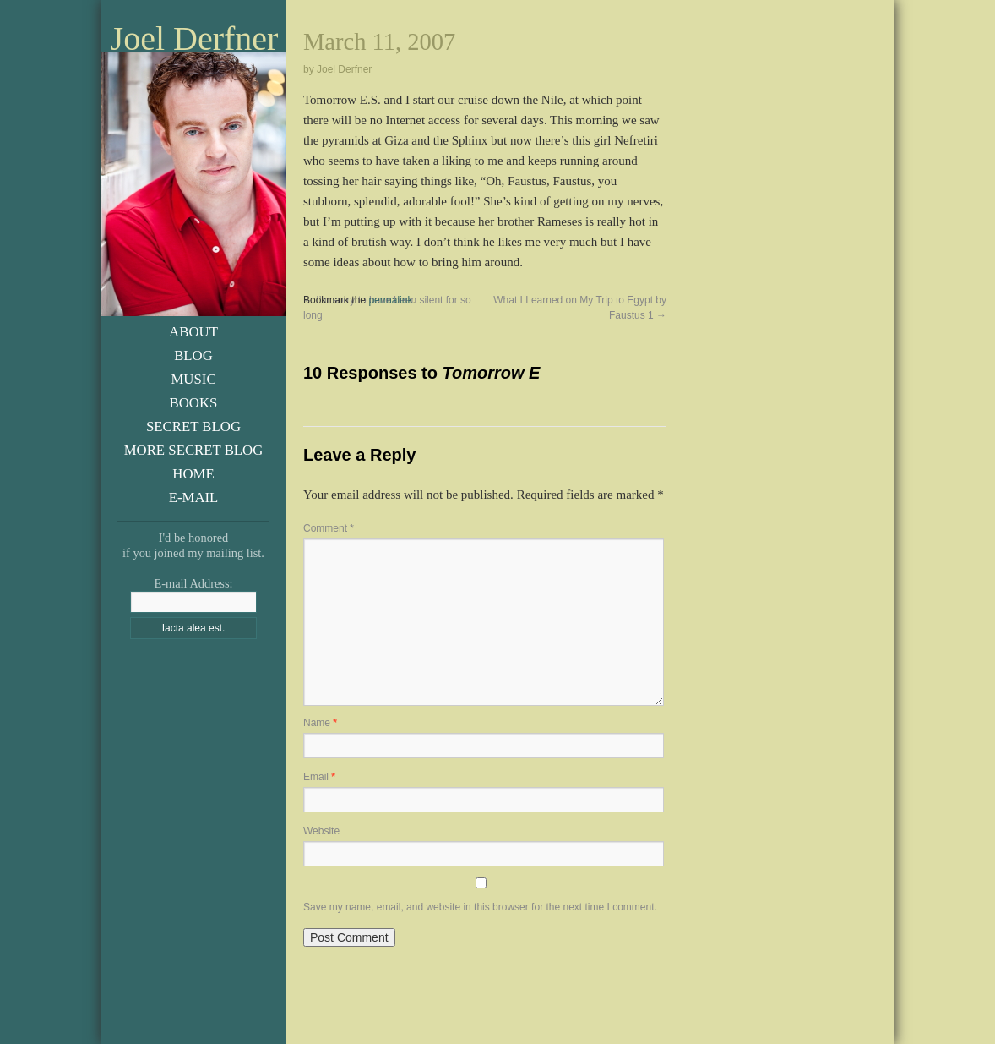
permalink (390, 300)
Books (194, 403)
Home (193, 474)
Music (193, 379)
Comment (328, 528)
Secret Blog (193, 426)
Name (320, 723)
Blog (193, 355)
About (193, 332)
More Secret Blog (194, 450)
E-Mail (194, 497)
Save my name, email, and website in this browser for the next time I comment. (480, 907)
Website (321, 831)
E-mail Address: (193, 583)
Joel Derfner (195, 39)
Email (319, 777)
